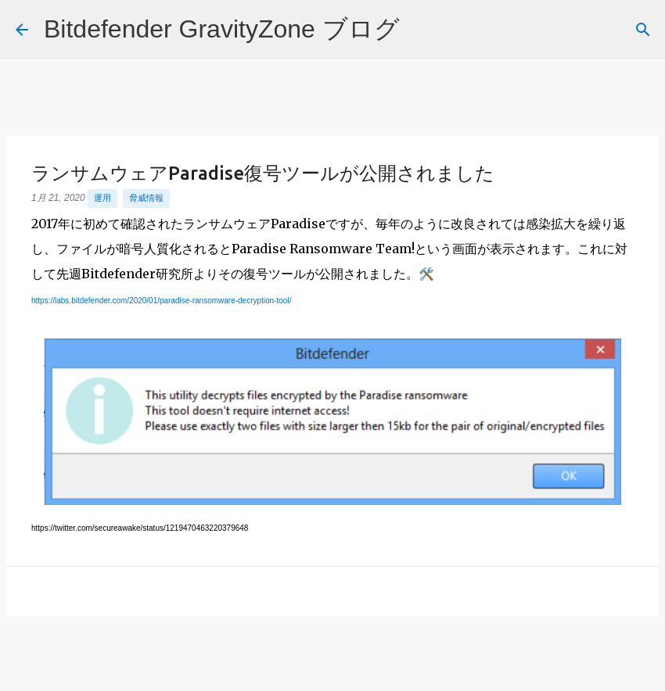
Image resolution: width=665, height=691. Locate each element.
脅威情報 (146, 197)
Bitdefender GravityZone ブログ (222, 29)
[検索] (421, 29)
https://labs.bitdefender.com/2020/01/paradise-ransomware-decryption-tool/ (161, 300)
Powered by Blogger (333, 668)
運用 (102, 197)
